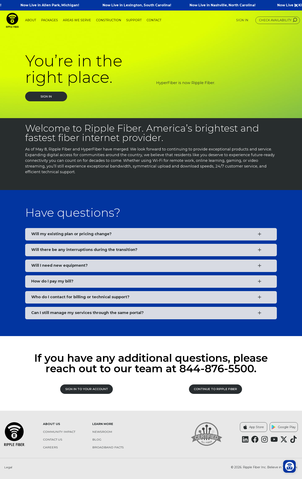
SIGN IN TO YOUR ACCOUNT (86, 389)
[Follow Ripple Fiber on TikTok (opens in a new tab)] (293, 439)
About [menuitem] (30, 20)
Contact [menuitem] (154, 20)
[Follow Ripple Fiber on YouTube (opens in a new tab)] (274, 439)
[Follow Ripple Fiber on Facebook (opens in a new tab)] (255, 439)
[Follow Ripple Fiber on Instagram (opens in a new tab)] (264, 439)
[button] (298, 5)
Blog (96, 439)
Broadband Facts (108, 447)
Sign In (46, 96)
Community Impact (59, 432)
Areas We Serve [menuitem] (77, 20)
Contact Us (53, 439)
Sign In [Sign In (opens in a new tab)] (242, 20)
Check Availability (278, 20)
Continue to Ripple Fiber (215, 389)
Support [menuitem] (134, 20)
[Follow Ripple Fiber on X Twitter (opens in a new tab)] (284, 439)
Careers (50, 447)
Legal (8, 467)
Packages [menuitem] (49, 20)
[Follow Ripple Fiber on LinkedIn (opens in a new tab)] (245, 439)
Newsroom (102, 432)
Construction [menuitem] (108, 20)
